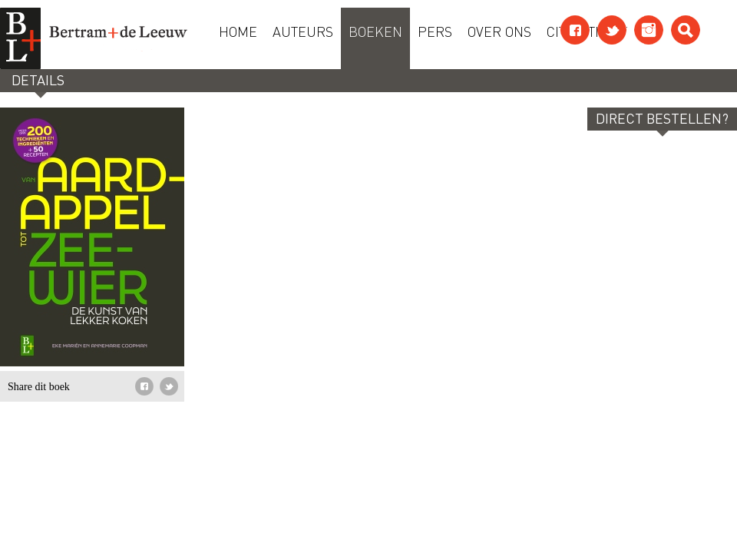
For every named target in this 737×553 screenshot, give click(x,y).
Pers (435, 30)
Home (238, 30)
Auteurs (303, 30)
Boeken (375, 30)
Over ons (499, 30)
